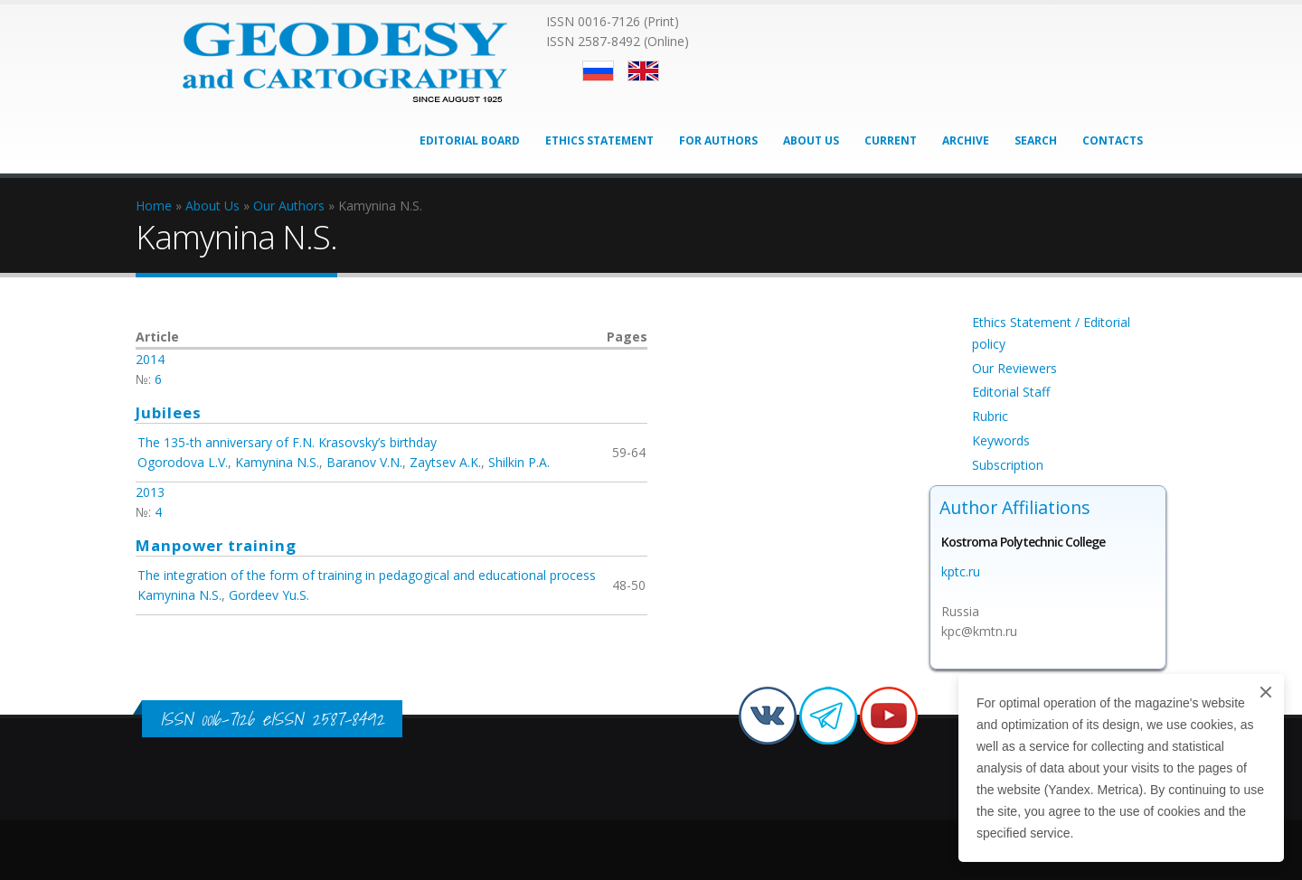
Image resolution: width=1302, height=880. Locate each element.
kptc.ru (960, 571)
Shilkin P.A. (519, 462)
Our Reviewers (1014, 368)
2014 (150, 359)
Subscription (1007, 464)
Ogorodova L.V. (182, 462)
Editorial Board (470, 140)
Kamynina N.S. (277, 462)
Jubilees (169, 412)
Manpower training (216, 545)
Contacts (1112, 140)
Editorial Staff (1011, 391)
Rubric (990, 416)
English (643, 71)
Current (890, 140)
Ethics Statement (599, 140)
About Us (811, 140)
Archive (965, 140)
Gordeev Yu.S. (269, 595)
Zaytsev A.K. (445, 462)
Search (1035, 140)
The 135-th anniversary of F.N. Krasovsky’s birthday (287, 442)
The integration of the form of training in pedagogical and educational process (366, 575)
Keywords (1001, 440)
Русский (598, 71)
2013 (150, 492)
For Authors (718, 140)
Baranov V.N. (364, 462)
